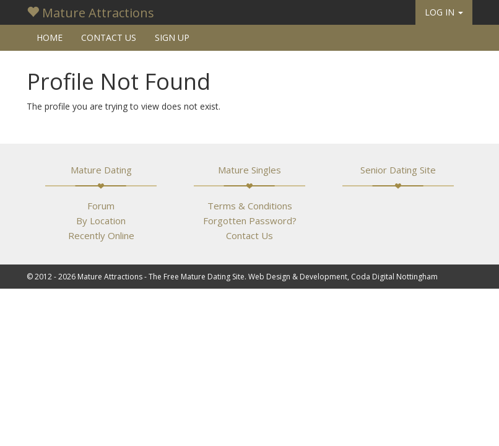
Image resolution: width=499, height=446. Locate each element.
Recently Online (101, 235)
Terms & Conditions (249, 205)
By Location (101, 220)
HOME (50, 37)
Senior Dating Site (398, 170)
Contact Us (249, 235)
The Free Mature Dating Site (197, 276)
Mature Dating (101, 170)
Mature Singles (249, 170)
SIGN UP (172, 37)
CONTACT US (108, 37)
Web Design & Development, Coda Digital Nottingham (343, 276)
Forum (101, 205)
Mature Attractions (90, 12)
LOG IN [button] (444, 12)
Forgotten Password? (250, 220)
